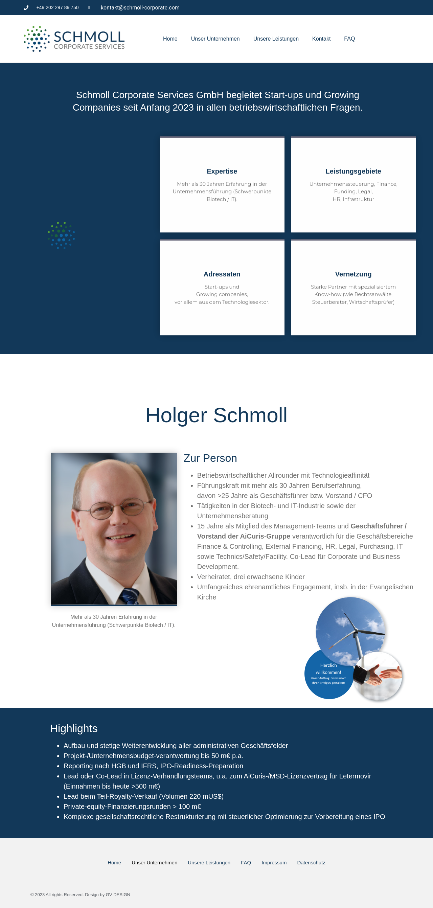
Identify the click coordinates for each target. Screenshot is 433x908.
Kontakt (321, 39)
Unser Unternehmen (215, 39)
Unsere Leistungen (276, 39)
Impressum (274, 862)
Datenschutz (311, 862)
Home (170, 39)
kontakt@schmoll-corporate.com (140, 7)
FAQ (349, 39)
